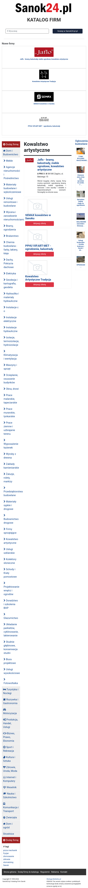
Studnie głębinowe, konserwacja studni (11, 647)
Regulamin (45, 872)
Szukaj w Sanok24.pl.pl (67, 31)
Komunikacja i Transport (11, 807)
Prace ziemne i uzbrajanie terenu (9, 428)
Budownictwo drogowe (11, 519)
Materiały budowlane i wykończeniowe (12, 188)
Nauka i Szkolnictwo (10, 795)
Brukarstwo (11, 235)
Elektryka (10, 273)
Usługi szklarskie (9, 551)
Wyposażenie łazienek (11, 444)
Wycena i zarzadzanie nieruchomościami (12, 216)
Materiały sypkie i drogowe (10, 505)
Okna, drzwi (11, 388)
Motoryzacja (10, 711)
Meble (8, 160)
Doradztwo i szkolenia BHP (11, 604)
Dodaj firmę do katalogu (28, 872)
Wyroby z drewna (10, 455)
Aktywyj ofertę (39, 223)
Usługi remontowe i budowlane (10, 202)
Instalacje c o (11, 309)
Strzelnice (8, 833)
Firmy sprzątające (10, 531)
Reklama (55, 872)
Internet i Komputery (9, 779)
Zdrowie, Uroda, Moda (10, 769)
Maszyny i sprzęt (10, 367)
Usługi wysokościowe (12, 671)
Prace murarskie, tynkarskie (9, 412)
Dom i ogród (8, 825)
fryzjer (6, 853)
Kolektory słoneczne (10, 561)
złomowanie (8, 856)
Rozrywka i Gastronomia (10, 701)
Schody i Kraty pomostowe (10, 573)
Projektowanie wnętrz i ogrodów (11, 589)
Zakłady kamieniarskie (11, 465)
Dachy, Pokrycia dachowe (9, 263)
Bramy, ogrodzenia (10, 227)
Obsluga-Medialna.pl (54, 879)
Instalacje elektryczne (10, 319)
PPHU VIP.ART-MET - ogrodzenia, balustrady (39, 247)
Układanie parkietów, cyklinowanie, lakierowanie (11, 630)
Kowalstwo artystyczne (11, 541)
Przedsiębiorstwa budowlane (12, 492)
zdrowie (6, 859)
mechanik (12, 850)
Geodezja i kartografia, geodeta (11, 283)
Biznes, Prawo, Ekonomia (9, 737)
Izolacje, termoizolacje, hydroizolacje (11, 341)
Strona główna (10, 872)
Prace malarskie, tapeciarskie (10, 399)
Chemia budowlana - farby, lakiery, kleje (11, 248)
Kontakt (63, 872)
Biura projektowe (10, 661)
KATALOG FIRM (44, 20)
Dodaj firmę (10, 144)
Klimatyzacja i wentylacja (11, 355)
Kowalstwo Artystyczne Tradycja (38, 278)
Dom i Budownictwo (10, 152)
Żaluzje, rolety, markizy (9, 478)
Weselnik (10, 787)
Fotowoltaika (11, 681)
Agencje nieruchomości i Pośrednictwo (12, 173)
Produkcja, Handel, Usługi (10, 723)
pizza (5, 850)
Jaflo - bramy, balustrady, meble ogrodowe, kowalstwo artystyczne (50, 164)
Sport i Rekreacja (8, 749)
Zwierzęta (10, 817)
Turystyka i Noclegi (10, 691)
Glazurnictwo (11, 616)
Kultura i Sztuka (9, 759)
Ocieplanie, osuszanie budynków (11, 379)
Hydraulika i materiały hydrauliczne (11, 297)
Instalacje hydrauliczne (11, 329)
